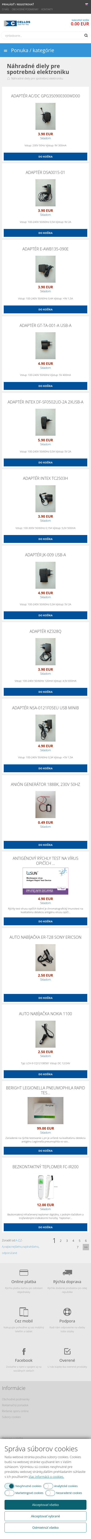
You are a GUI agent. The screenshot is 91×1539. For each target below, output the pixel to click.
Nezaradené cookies (69, 1493)
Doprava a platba (12, 1438)
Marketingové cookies (29, 1493)
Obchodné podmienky (25, 9)
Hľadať (86, 35)
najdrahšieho (30, 1246)
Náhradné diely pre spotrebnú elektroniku (37, 78)
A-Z (18, 1240)
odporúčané (9, 1253)
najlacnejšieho (13, 1246)
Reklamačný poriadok (15, 1405)
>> (85, 1247)
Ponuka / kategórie (32, 50)
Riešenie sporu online (15, 1411)
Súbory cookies (11, 1417)
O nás (5, 9)
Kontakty (47, 9)
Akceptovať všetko (45, 1505)
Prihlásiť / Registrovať (18, 4)
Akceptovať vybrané (45, 1516)
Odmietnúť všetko (45, 1527)
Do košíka (45, 156)
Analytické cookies (66, 1486)
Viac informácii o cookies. (46, 1476)
